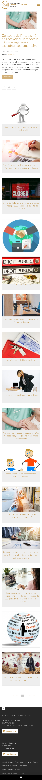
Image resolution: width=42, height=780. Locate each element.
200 (23, 696)
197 (13, 696)
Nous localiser (11, 731)
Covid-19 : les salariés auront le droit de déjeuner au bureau (21, 320)
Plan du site (23, 766)
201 (27, 696)
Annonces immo (25, 762)
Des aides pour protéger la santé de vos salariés (21, 396)
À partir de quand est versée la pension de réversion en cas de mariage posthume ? (21, 166)
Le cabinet (5, 766)
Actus (17, 762)
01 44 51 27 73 (10, 748)
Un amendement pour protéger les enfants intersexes (21, 475)
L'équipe (11, 762)
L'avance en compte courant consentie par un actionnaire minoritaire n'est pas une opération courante (21, 555)
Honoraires (14, 766)
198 (16, 696)
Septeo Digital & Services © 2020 (13, 774)
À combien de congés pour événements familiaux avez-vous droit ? (21, 678)
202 (30, 696)
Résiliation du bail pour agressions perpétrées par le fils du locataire (21, 358)
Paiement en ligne (21, 777)
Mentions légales (8, 769)
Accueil (4, 762)
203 (34, 696)
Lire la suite (7, 77)
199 (20, 696)
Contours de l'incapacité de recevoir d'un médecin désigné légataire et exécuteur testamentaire (21, 436)
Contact (35, 762)
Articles (17, 769)
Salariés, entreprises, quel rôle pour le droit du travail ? (21, 128)
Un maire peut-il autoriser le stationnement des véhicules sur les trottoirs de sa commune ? (21, 514)
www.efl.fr (12, 54)
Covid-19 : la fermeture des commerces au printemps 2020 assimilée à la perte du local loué (21, 206)
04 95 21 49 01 (10, 725)
